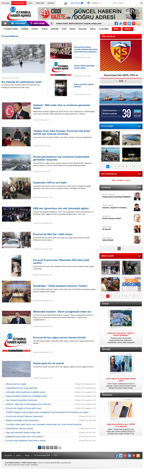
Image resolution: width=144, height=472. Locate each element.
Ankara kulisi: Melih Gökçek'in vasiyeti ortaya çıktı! (79, 23)
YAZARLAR (105, 188)
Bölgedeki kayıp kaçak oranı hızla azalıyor (24, 436)
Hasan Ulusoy (117, 206)
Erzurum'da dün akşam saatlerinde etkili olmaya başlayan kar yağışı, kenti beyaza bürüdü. (64, 340)
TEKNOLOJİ (107, 395)
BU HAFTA (120, 180)
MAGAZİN (106, 349)
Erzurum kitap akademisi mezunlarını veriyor (26, 440)
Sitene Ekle (40, 3)
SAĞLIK (105, 304)
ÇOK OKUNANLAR (108, 174)
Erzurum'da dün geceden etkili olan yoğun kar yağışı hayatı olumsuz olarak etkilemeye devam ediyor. (64, 237)
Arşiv (30, 3)
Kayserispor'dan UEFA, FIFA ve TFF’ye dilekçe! (121, 76)
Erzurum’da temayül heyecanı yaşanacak (24, 416)
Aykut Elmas (117, 239)
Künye (18, 455)
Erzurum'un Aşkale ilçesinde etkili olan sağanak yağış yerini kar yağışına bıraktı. (64, 365)
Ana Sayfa (5, 3)
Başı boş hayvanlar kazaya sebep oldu (23, 432)
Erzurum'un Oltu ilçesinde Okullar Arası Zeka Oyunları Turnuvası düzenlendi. (64, 134)
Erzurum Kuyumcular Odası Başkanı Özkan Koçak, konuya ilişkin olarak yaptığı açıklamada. (64, 264)
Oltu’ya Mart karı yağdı (16, 384)
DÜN (113, 180)
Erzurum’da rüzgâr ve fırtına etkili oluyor (23, 408)
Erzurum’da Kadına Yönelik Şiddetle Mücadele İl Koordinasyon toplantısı (85, 49)
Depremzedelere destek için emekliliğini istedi (26, 396)
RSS (55, 455)
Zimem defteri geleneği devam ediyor (84, 67)
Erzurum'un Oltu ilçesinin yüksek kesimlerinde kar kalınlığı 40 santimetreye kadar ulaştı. (23, 84)
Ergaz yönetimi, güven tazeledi (84, 85)
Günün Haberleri (19, 3)
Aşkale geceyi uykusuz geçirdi (19, 428)
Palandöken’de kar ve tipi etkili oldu (21, 388)
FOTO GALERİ (107, 126)
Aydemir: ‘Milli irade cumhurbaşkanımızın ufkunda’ (28, 404)
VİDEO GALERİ (107, 256)
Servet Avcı (117, 217)
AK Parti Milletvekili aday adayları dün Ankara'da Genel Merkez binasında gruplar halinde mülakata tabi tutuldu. (64, 289)
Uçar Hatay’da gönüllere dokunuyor (21, 400)
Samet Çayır (117, 228)
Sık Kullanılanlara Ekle (42, 455)
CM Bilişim (34, 465)
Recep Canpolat (117, 196)
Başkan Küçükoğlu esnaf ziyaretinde (22, 420)
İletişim (27, 455)
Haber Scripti (25, 465)
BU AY (128, 180)
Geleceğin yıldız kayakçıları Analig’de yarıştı (25, 392)
